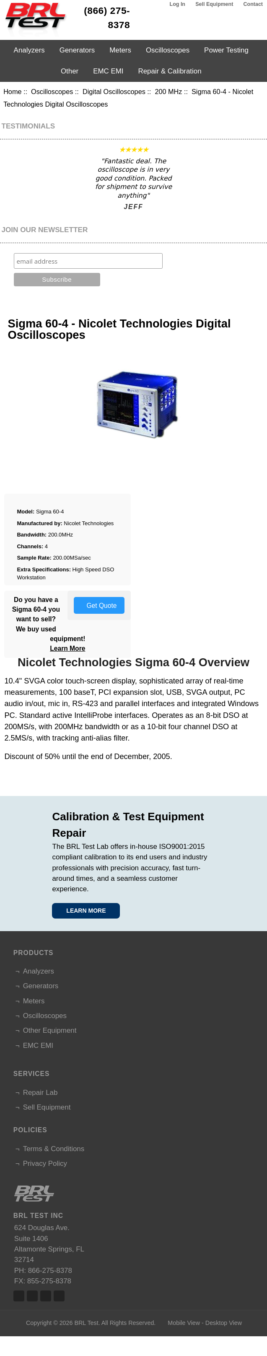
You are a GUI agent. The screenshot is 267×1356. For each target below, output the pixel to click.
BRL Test (86, 1322)
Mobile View (184, 1322)
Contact (253, 4)
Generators (77, 50)
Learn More (67, 648)
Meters (120, 50)
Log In (177, 4)
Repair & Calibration (169, 71)
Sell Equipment (214, 4)
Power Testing (226, 50)
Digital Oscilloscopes (114, 91)
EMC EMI (108, 71)
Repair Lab (40, 1093)
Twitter (32, 1296)
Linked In (45, 1296)
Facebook (18, 1296)
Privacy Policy (45, 1164)
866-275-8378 (50, 1271)
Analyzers (29, 50)
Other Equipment (50, 1030)
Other (69, 71)
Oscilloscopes (52, 91)
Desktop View (223, 1322)
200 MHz (168, 91)
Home (12, 91)
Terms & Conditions (53, 1149)
